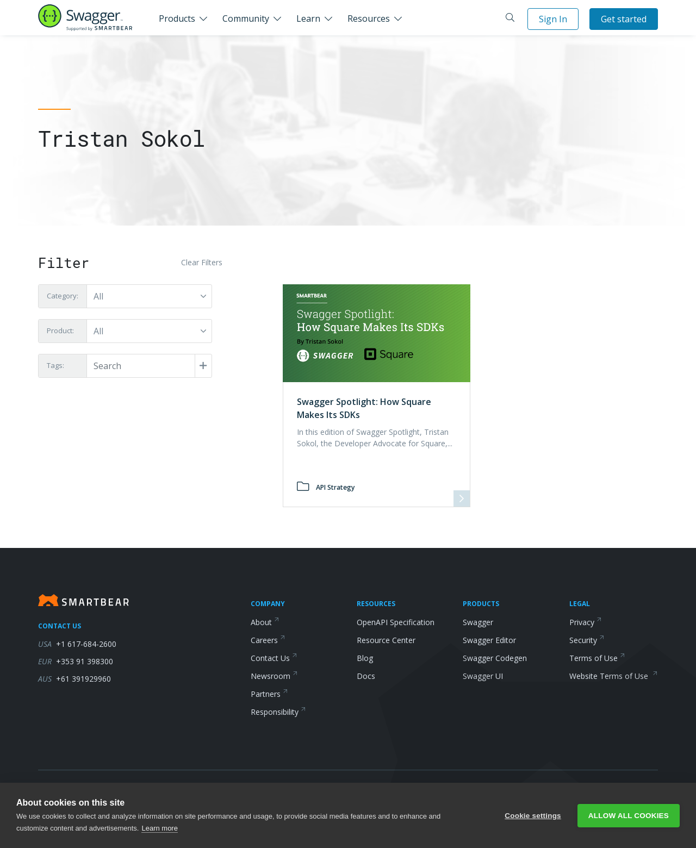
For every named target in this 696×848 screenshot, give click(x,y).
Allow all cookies (628, 816)
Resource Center (386, 640)
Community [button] (245, 18)
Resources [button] (368, 18)
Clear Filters (201, 262)
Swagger (478, 622)
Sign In (553, 19)
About (265, 622)
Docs (366, 676)
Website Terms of (613, 676)
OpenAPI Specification (395, 622)
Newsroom (274, 676)
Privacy (585, 622)
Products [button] (177, 18)
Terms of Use (597, 658)
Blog (365, 658)
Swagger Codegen (495, 658)
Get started (624, 19)
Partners (269, 694)
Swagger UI (483, 676)
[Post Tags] (148, 365)
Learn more (159, 828)
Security (587, 640)
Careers (268, 640)
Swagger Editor (489, 640)
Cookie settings (533, 816)
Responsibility (278, 712)
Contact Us (274, 658)
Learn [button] (308, 18)
